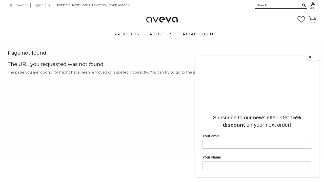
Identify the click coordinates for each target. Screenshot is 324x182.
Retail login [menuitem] (198, 34)
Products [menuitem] (126, 34)
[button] (301, 19)
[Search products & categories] (278, 5)
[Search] (304, 5)
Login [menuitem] (313, 8)
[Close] (313, 57)
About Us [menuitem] (161, 34)
